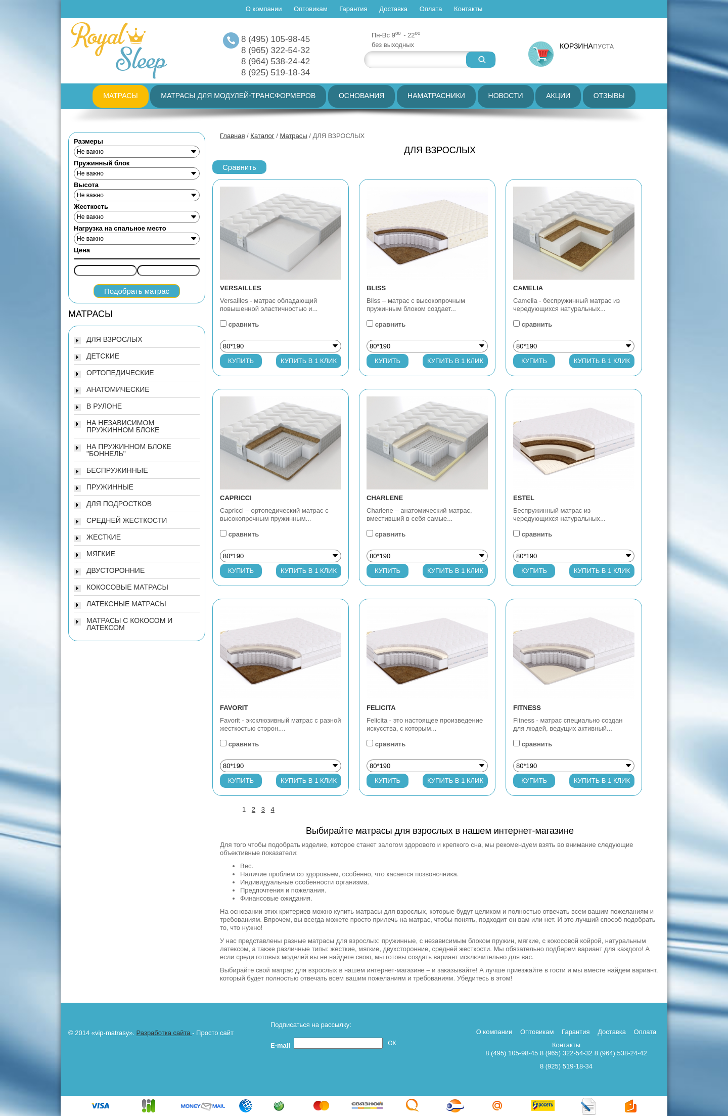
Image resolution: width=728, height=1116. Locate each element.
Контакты (468, 9)
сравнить (244, 324)
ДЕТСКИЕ (102, 356)
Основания (362, 96)
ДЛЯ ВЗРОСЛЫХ (114, 339)
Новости (505, 96)
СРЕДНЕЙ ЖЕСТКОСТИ (126, 520)
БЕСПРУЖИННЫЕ (117, 470)
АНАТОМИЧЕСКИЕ (118, 389)
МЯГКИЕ (100, 553)
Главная (232, 136)
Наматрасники (436, 96)
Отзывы (609, 96)
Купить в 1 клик (309, 361)
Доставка (393, 9)
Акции (558, 96)
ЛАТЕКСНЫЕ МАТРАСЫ (126, 603)
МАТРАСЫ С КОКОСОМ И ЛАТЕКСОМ (129, 624)
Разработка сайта (164, 1033)
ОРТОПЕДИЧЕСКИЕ (120, 372)
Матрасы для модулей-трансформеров (238, 96)
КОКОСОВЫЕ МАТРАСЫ (127, 587)
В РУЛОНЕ (104, 406)
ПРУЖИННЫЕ (109, 486)
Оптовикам (311, 9)
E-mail (282, 1045)
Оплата (431, 9)
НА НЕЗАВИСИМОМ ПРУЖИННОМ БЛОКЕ (122, 426)
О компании (264, 9)
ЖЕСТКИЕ (103, 537)
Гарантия (353, 9)
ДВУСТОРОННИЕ (115, 570)
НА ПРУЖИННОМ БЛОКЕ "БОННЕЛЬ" (128, 450)
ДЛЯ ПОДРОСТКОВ (119, 503)
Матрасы (120, 96)
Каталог (262, 136)
